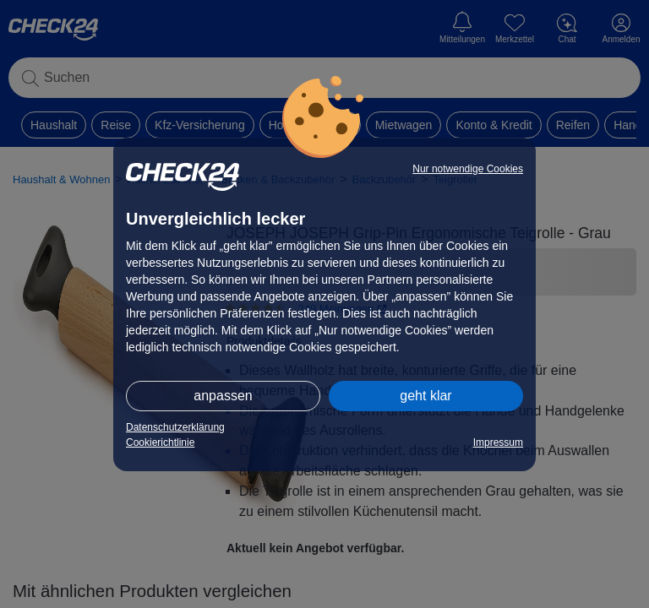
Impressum (498, 442)
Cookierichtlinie (160, 442)
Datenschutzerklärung (175, 427)
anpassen (223, 395)
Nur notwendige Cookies (467, 169)
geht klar (425, 395)
